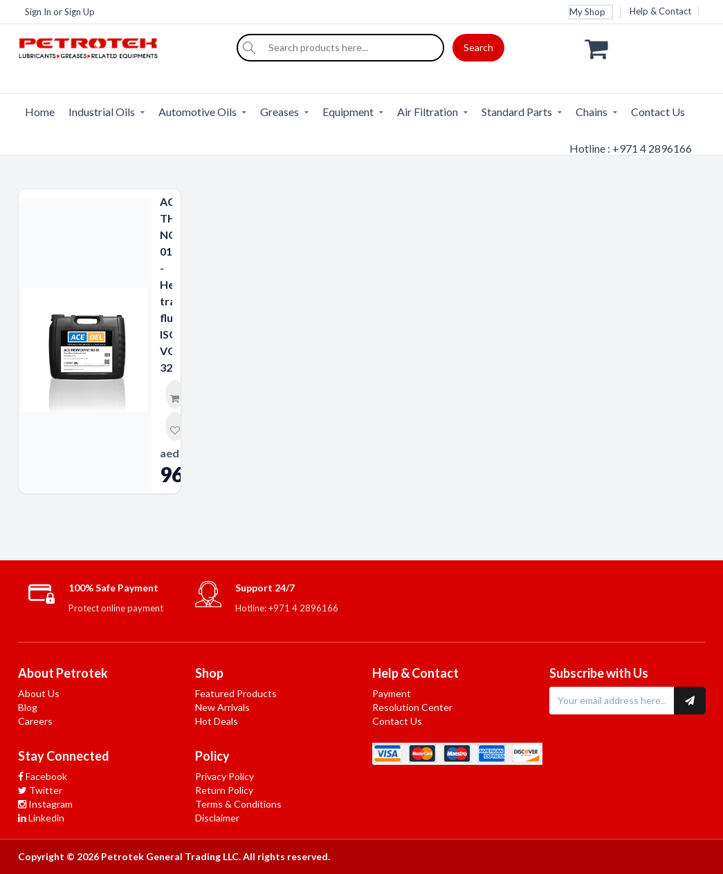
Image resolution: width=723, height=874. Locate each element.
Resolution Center (412, 707)
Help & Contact (660, 11)
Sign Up (79, 11)
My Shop (587, 11)
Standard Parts (517, 111)
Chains (591, 111)
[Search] (249, 48)
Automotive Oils (197, 111)
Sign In (38, 11)
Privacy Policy (224, 776)
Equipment (348, 111)
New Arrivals (222, 707)
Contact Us (658, 111)
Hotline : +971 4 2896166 (630, 148)
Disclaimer (217, 818)
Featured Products (236, 693)
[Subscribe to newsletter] (690, 700)
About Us (39, 693)
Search (478, 47)
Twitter (40, 790)
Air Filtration (427, 111)
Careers (35, 721)
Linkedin (41, 818)
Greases (279, 111)
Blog (27, 707)
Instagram (45, 804)
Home (40, 111)
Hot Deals (216, 721)
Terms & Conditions (238, 804)
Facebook (42, 776)
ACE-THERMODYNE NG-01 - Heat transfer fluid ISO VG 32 (166, 284)
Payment (391, 693)
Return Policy (224, 790)
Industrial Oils (101, 111)
